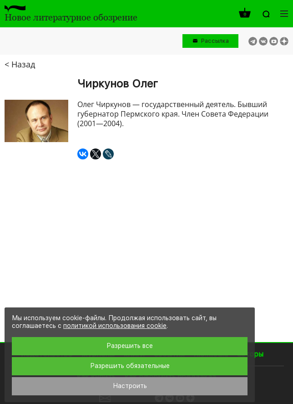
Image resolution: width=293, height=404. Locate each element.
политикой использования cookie (115, 325)
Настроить (130, 385)
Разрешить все (129, 345)
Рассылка (215, 40)
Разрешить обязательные (130, 365)
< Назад (20, 64)
